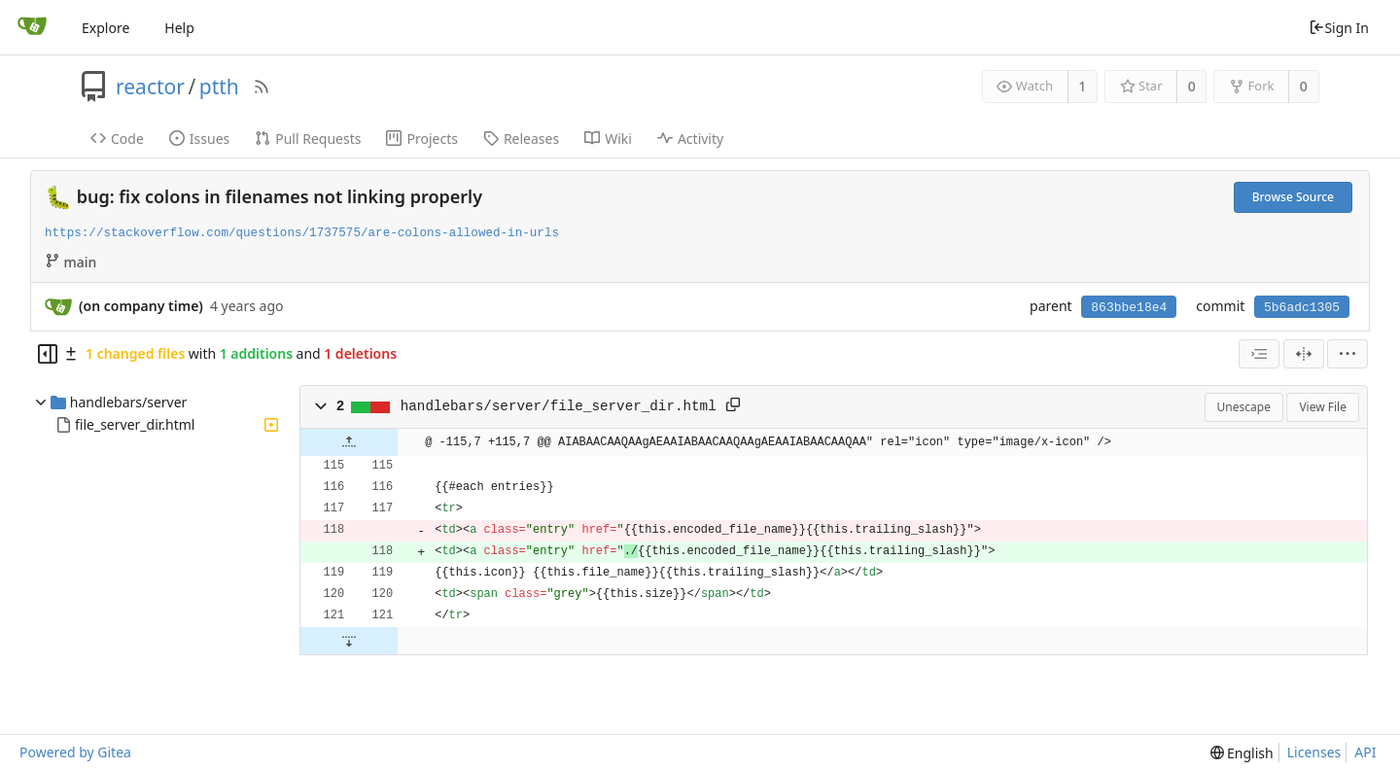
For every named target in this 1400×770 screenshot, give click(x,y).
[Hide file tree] (47, 354)
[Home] (32, 27)
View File (1323, 407)
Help (179, 27)
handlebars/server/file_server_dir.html (559, 406)
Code (117, 138)
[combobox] (1259, 353)
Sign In (1339, 27)
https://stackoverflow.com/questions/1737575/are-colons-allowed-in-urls (302, 233)
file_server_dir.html (134, 424)
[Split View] (1303, 353)
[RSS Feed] (261, 86)
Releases (521, 138)
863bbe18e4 (1129, 307)
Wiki (608, 138)
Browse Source (1293, 197)
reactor (150, 86)
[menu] (1347, 353)
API (1365, 752)
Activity (690, 138)
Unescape (1244, 407)
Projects (421, 138)
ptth (219, 86)
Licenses (1314, 752)
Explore (105, 27)
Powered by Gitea (75, 752)
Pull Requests (308, 138)
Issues (199, 138)
